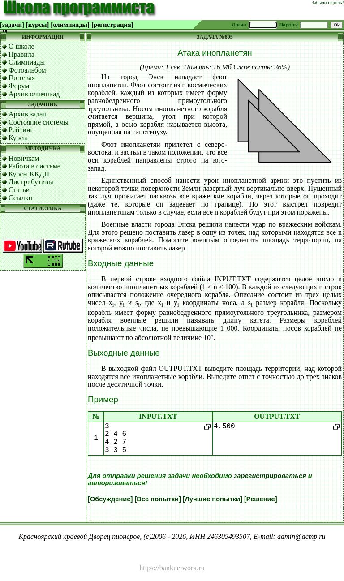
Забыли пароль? (328, 2)
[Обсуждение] (110, 499)
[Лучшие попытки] (212, 499)
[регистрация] (112, 24)
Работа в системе (34, 166)
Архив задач (27, 114)
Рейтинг (21, 129)
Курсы (18, 138)
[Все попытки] (157, 499)
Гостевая (22, 78)
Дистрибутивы (31, 181)
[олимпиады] (70, 24)
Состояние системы (39, 122)
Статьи (19, 190)
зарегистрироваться (270, 475)
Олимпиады (27, 62)
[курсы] (37, 24)
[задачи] (12, 24)
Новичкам (24, 158)
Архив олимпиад (34, 94)
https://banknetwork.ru (171, 568)
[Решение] (260, 499)
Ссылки (20, 198)
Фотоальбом (27, 70)
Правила (21, 54)
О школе (21, 46)
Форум (19, 86)
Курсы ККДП (29, 174)
